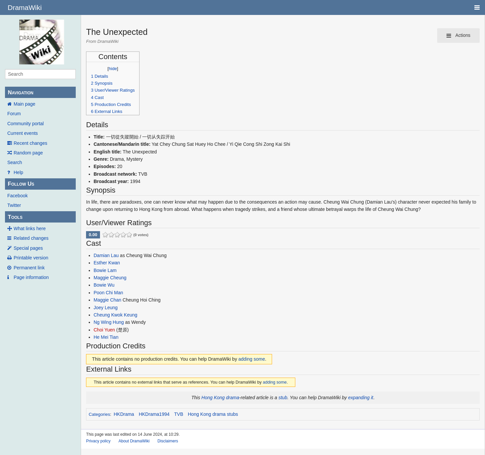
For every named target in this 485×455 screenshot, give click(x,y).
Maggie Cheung (110, 277)
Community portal (25, 123)
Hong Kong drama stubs (213, 414)
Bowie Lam (105, 270)
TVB (178, 414)
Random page (28, 152)
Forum (14, 113)
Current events (22, 133)
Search (14, 162)
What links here (30, 228)
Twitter (14, 205)
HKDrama (124, 414)
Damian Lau (106, 255)
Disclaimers (167, 441)
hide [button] (113, 68)
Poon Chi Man (108, 292)
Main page (24, 104)
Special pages (28, 248)
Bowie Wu (104, 285)
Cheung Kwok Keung (116, 315)
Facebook (17, 195)
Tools (15, 217)
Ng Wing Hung (109, 322)
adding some (252, 359)
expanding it (360, 397)
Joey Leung (106, 307)
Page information (31, 277)
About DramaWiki (134, 441)
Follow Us (21, 184)
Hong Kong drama (220, 397)
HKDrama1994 (154, 414)
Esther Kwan (107, 262)
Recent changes (30, 143)
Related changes (31, 238)
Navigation (20, 92)
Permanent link (29, 267)
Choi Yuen (104, 329)
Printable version (31, 257)
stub (282, 397)
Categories (99, 414)
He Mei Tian (106, 337)
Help (18, 172)
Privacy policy (98, 441)
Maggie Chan (107, 300)
